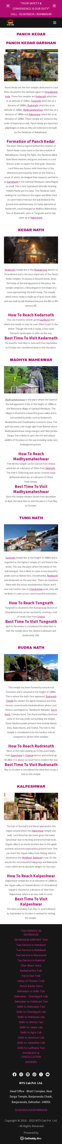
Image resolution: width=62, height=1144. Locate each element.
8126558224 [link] (26, 14)
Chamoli (29, 755)
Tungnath (36, 100)
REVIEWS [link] (31, 1062)
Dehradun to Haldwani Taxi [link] (31, 1001)
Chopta (41, 616)
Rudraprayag (40, 269)
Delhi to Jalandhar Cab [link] (31, 1043)
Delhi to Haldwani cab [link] (31, 1017)
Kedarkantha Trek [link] (31, 970)
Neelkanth (52, 575)
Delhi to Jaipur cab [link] (31, 1027)
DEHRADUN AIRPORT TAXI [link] (31, 940)
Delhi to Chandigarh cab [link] (31, 1012)
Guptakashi (12, 181)
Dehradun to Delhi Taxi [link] (31, 991)
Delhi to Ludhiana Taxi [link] (31, 1048)
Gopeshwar (16, 755)
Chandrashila (36, 589)
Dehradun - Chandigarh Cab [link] (31, 996)
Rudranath (32, 105)
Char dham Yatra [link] (31, 965)
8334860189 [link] (44, 14)
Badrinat (37, 857)
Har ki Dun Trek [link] (31, 976)
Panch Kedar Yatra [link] (31, 986)
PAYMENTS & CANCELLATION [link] (31, 1055)
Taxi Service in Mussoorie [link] (31, 955)
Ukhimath (50, 468)
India (7, 96)
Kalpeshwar (35, 114)
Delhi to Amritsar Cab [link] (31, 1037)
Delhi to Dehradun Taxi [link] (31, 1006)
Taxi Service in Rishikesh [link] (31, 950)
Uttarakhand (50, 91)
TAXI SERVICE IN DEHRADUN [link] (31, 932)
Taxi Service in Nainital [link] (31, 960)
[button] (54, 22)
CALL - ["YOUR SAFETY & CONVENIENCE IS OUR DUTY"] (15, 14)
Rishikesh (27, 857)
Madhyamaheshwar (33, 109)
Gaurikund (44, 319)
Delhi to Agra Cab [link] (31, 1032)
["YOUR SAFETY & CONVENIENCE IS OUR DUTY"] (31, 6)
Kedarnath (40, 96)
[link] (10, 22)
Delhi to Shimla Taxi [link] (31, 1022)
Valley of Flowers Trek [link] (31, 981)
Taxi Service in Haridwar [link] (31, 945)
